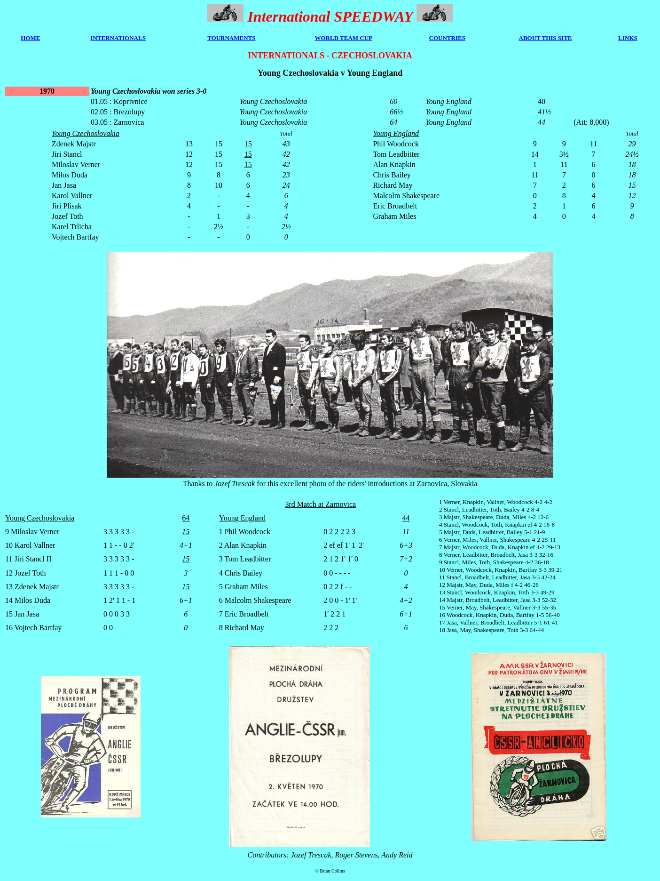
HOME (30, 37)
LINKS (627, 37)
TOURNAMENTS (231, 37)
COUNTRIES (447, 37)
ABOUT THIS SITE (545, 37)
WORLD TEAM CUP (343, 37)
